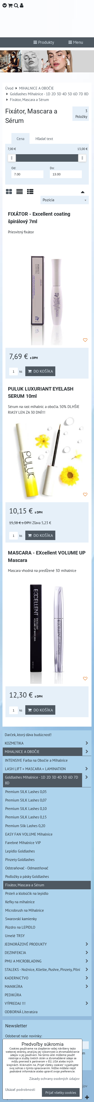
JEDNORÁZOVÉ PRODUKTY (48, 944)
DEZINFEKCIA (48, 953)
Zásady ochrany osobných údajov (54, 1078)
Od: (27, 172)
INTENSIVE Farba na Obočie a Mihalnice (36, 760)
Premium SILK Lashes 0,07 (26, 800)
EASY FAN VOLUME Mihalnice (29, 834)
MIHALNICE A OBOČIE (48, 752)
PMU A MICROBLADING (48, 961)
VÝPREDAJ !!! (48, 1003)
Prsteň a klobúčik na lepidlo (26, 893)
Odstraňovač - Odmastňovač (26, 867)
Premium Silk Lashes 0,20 (25, 825)
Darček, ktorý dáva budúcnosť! (28, 734)
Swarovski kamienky (21, 918)
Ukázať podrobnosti (20, 1090)
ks (15, 371)
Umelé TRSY (15, 935)
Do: (66, 172)
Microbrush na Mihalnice (24, 910)
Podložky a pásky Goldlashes (27, 876)
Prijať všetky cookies (60, 1092)
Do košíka (40, 371)
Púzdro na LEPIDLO (20, 927)
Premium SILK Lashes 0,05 (26, 791)
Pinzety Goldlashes (19, 859)
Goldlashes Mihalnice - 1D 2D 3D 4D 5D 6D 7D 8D (48, 780)
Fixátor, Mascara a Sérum (24, 884)
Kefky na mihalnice (20, 901)
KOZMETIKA (48, 743)
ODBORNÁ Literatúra (21, 1011)
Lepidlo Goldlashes (20, 851)
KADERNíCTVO (48, 978)
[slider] (11, 158)
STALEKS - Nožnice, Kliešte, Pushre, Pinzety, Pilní (48, 969)
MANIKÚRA (48, 986)
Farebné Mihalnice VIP (23, 842)
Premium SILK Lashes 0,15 (26, 816)
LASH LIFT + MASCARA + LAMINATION (48, 769)
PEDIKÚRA (13, 994)
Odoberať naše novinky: (23, 1035)
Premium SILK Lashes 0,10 (26, 808)
